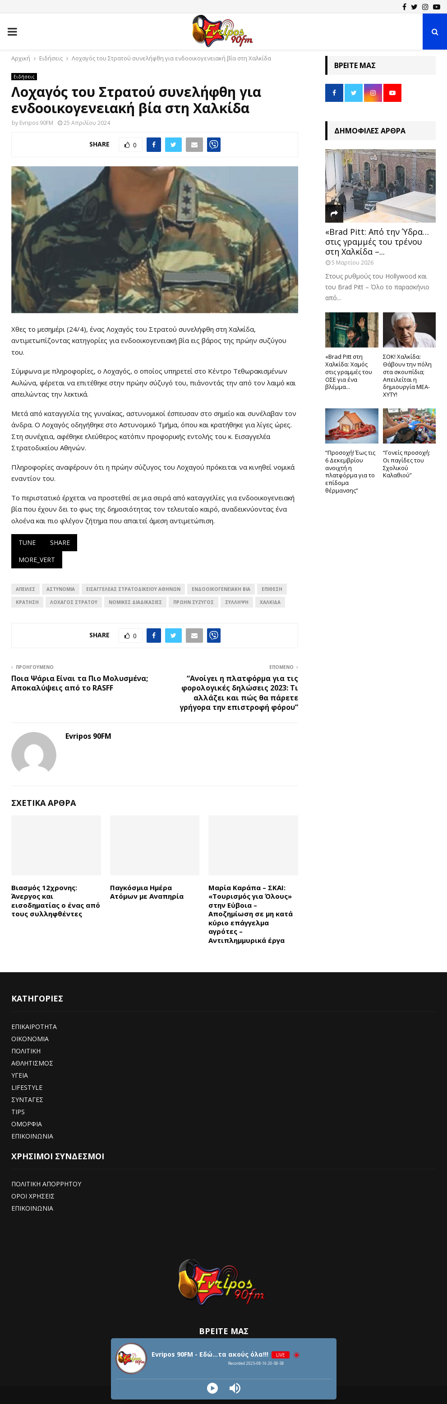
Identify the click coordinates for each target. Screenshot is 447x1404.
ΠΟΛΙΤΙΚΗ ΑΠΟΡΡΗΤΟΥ (46, 1184)
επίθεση (272, 589)
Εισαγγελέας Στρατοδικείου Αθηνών (133, 589)
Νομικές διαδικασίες (135, 602)
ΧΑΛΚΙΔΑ (270, 602)
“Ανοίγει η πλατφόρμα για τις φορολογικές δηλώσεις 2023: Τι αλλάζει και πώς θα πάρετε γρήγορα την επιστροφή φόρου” (239, 692)
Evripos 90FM (36, 123)
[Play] (212, 1388)
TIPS (18, 1111)
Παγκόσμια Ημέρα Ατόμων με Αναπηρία (147, 892)
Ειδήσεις (24, 76)
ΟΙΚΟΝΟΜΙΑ (30, 1038)
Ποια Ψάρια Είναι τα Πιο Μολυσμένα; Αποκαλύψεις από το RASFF (79, 683)
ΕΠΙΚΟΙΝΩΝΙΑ (32, 1136)
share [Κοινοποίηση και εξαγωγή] (60, 542)
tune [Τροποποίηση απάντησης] (27, 542)
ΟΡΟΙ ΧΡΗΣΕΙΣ (33, 1196)
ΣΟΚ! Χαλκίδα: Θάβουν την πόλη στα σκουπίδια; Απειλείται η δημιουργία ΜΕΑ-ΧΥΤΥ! (407, 375)
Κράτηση (27, 602)
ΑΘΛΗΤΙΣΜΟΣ (32, 1063)
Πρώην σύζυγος (193, 602)
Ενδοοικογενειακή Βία (221, 589)
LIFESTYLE (26, 1087)
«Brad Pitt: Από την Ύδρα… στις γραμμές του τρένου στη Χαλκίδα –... (377, 241)
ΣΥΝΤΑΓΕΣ (27, 1099)
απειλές (25, 589)
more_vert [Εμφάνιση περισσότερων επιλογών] (36, 559)
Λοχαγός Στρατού (73, 602)
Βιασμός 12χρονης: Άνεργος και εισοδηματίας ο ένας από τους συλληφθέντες (55, 901)
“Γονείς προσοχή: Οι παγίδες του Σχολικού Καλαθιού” (406, 463)
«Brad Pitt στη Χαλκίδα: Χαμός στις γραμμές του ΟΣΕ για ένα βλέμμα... (348, 371)
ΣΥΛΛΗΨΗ (237, 602)
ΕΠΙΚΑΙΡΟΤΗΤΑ (34, 1026)
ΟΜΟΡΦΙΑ (26, 1124)
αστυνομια (60, 589)
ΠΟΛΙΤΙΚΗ (26, 1051)
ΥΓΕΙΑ (19, 1075)
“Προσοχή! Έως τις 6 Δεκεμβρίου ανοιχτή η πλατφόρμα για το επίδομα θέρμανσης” (350, 471)
